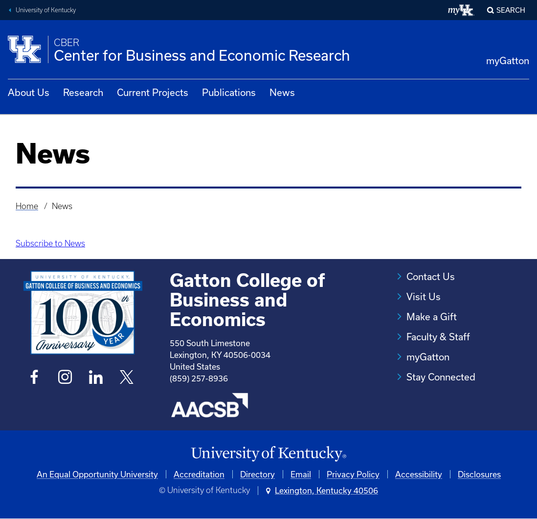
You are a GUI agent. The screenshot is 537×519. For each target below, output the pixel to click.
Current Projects (152, 92)
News (282, 92)
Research (83, 92)
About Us (28, 92)
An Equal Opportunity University (97, 474)
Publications (229, 92)
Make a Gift (431, 316)
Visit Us (423, 296)
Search (510, 10)
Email (301, 474)
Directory (257, 474)
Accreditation (199, 474)
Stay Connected (440, 376)
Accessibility (418, 474)
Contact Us (430, 276)
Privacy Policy (353, 474)
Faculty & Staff (438, 336)
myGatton (507, 60)
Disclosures (479, 474)
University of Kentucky (46, 10)
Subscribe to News (50, 243)
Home (27, 206)
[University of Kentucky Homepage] (268, 454)
